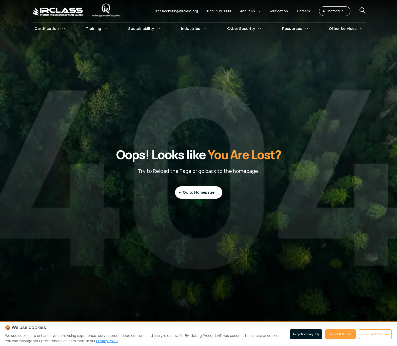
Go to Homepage (198, 192)
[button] (250, 11)
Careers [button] (303, 11)
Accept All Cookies (340, 334)
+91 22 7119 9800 (217, 11)
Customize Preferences (375, 334)
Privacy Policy (107, 340)
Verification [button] (278, 11)
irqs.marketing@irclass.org (176, 11)
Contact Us (334, 11)
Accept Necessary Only (306, 334)
